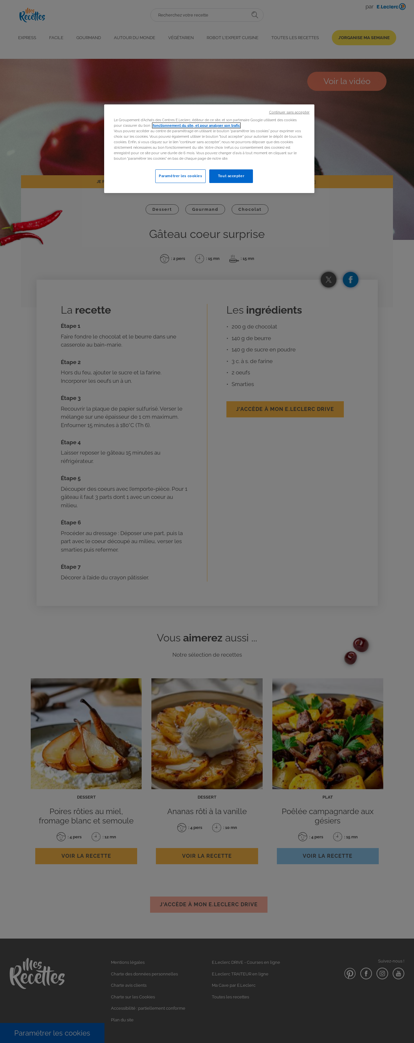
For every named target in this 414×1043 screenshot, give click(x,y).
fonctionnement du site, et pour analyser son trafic (196, 125)
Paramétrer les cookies (180, 176)
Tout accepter (231, 176)
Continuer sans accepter (289, 112)
